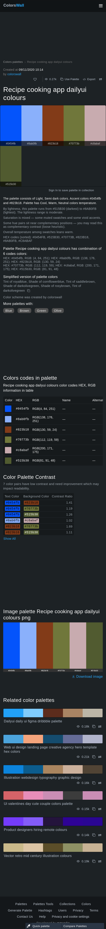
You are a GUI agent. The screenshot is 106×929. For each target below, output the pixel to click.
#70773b (22, 440)
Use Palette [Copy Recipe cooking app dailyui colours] (69, 79)
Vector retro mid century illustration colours (38, 856)
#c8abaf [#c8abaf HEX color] (8, 448)
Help (42, 916)
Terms (94, 910)
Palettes (21, 904)
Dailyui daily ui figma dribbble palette (33, 721)
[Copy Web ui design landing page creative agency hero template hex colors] (94, 757)
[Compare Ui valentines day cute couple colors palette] (100, 809)
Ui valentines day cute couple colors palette (38, 804)
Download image (87, 676)
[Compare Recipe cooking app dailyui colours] (101, 79)
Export (89, 79)
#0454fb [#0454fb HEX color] (8, 407)
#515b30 (22, 460)
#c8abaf (22, 450)
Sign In (53, 190)
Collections (67, 904)
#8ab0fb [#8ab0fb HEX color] (8, 417)
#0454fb (22, 409)
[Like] (35, 79)
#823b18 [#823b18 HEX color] (8, 427)
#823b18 (22, 430)
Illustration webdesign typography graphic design (42, 777)
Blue (8, 310)
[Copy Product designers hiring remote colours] (94, 835)
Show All (9, 538)
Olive (58, 310)
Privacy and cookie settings (70, 916)
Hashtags (45, 910)
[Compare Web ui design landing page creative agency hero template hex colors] (100, 757)
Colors (13, 5)
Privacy (78, 910)
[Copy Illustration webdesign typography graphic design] (94, 783)
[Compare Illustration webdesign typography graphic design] (100, 783)
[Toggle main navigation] (101, 6)
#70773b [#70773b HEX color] (8, 438)
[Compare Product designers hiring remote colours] (100, 835)
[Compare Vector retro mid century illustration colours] (100, 861)
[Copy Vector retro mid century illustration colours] (94, 861)
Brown (24, 310)
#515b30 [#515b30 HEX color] (8, 458)
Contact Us (25, 916)
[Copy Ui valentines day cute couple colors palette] (94, 809)
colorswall (14, 74)
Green (41, 310)
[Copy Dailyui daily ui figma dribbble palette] (94, 726)
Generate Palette (20, 910)
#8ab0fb (22, 419)
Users (62, 910)
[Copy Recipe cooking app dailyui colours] (29, 290)
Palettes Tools (43, 904)
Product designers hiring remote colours (35, 830)
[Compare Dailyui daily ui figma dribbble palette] (100, 726)
